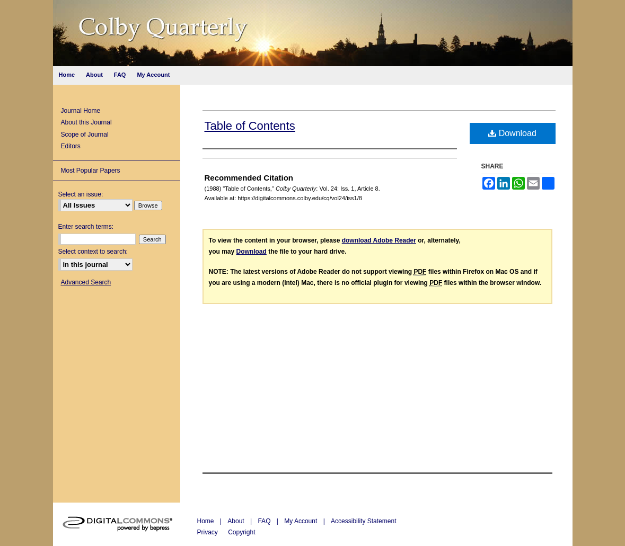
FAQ (265, 521)
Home (206, 521)
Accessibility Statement (363, 521)
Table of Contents (250, 125)
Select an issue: (80, 194)
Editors (71, 146)
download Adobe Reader (379, 240)
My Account (301, 521)
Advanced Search (86, 282)
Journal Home (81, 110)
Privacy (208, 532)
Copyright (241, 532)
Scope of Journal (85, 134)
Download (512, 133)
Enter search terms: (86, 226)
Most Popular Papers (90, 170)
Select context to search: (93, 251)
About (236, 521)
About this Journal (86, 122)
